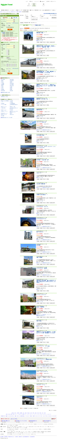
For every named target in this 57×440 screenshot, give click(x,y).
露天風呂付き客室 (35, 19)
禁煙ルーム (33, 16)
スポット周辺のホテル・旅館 (13, 11)
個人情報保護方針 (26, 436)
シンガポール (19, 414)
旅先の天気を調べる (47, 420)
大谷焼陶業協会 (12, 103)
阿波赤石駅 (12, 83)
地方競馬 (8, 427)
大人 (7, 23)
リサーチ (23, 434)
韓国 (6, 414)
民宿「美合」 (39, 320)
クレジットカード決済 (44, 18)
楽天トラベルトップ (3, 11)
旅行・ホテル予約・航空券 (12, 426)
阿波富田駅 (12, 80)
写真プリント (14, 432)
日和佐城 (2, 103)
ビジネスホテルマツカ (41, 218)
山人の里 (38, 59)
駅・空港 (31, 22)
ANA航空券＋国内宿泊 (9, 32)
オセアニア (49, 414)
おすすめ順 (32, 28)
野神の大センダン (4, 114)
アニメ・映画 (47, 426)
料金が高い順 (42, 28)
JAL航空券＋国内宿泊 (9, 34)
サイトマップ (36, 1)
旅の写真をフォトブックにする (21, 420)
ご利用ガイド (31, 1)
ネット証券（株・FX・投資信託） (13, 429)
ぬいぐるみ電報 (20, 432)
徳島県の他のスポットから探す (7, 117)
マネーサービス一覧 (10, 430)
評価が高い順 (47, 28)
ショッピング (9, 424)
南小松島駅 (3, 79)
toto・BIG (14, 427)
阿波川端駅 (12, 79)
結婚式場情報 (9, 432)
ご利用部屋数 (3, 25)
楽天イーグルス (34, 426)
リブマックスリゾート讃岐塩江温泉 (44, 359)
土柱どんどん (39, 397)
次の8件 (36, 30)
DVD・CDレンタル (40, 426)
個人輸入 (35, 424)
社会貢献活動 (32, 436)
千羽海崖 (11, 102)
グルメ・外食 (27, 431)
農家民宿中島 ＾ (40, 109)
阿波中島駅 (3, 90)
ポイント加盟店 (15, 425)
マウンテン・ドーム (41, 384)
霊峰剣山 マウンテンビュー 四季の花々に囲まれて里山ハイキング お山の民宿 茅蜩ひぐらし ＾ (46, 85)
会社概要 (1, 436)
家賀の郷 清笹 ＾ (41, 32)
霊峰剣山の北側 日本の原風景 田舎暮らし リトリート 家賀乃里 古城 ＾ (46, 47)
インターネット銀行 (23, 429)
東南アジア (24, 414)
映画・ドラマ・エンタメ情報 (22, 427)
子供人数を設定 (15, 68)
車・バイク (25, 424)
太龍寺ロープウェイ (4, 111)
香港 (11, 414)
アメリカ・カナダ (39, 414)
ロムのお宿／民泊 (40, 135)
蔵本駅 (2, 85)
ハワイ (35, 414)
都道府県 (26, 22)
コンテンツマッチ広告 (17, 434)
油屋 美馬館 (39, 257)
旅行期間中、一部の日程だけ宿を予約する (12, 59)
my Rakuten (45, 424)
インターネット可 (35, 18)
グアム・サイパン (30, 414)
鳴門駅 (11, 88)
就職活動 (34, 431)
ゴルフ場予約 (19, 426)
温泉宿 (27, 16)
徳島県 (20, 11)
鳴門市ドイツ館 (12, 106)
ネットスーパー (40, 424)
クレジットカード (35, 429)
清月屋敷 (38, 245)
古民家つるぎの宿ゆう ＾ (42, 194)
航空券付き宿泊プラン (48, 129)
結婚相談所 (43, 431)
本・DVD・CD (20, 424)
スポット (35, 22)
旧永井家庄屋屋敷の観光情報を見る (50, 13)
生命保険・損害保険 (47, 429)
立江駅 (2, 88)
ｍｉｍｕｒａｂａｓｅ (41, 294)
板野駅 (2, 80)
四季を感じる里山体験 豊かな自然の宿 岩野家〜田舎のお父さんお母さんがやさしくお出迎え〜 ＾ (46, 281)
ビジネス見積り (10, 434)
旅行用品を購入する (33, 420)
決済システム (33, 434)
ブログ (14, 431)
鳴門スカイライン (4, 106)
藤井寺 (11, 113)
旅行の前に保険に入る (6, 420)
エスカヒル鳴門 (3, 104)
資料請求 (20, 436)
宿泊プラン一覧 (40, 40)
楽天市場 (48, 1)
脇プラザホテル (40, 231)
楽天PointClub (50, 424)
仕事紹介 (38, 431)
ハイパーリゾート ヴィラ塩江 (43, 346)
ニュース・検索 (10, 431)
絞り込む (54, 17)
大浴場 (42, 16)
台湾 (13, 414)
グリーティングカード (27, 432)
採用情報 (5, 436)
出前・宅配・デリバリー (20, 431)
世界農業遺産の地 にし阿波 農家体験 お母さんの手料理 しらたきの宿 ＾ (46, 72)
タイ (16, 414)
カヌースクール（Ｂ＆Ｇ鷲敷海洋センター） (14, 112)
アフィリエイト (28, 434)
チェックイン (3, 19)
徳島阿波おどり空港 (4, 96)
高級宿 (27, 18)
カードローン (29, 429)
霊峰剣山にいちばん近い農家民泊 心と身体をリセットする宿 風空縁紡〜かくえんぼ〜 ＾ (46, 332)
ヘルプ (27, 1)
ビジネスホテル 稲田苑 (42, 268)
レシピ (31, 431)
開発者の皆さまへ (11, 436)
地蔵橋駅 (2, 84)
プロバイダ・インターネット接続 (38, 432)
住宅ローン (41, 429)
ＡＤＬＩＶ (39, 173)
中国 (9, 414)
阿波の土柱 (12, 114)
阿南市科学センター (4, 113)
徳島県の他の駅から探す (6, 92)
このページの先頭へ (53, 410)
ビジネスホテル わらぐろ (42, 206)
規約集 (16, 436)
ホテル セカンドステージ (42, 371)
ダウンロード (52, 426)
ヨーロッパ (45, 414)
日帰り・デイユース (47, 314)
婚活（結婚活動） (48, 431)
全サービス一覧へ (14, 418)
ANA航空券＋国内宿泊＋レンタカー (11, 33)
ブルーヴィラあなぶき (41, 122)
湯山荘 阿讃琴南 (40, 306)
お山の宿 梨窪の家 (41, 183)
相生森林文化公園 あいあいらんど (14, 108)
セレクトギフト (30, 424)
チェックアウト (3, 21)
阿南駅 (11, 89)
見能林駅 (2, 89)
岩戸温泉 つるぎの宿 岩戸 (43, 159)
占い (11, 427)
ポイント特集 (9, 425)
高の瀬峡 (2, 115)
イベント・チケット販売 (26, 426)
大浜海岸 (11, 100)
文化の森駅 (12, 84)
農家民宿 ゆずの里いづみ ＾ (43, 99)
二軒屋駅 (2, 83)
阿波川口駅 (12, 85)
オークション (14, 424)
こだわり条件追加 (53, 15)
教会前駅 (11, 90)
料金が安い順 (36, 28)
